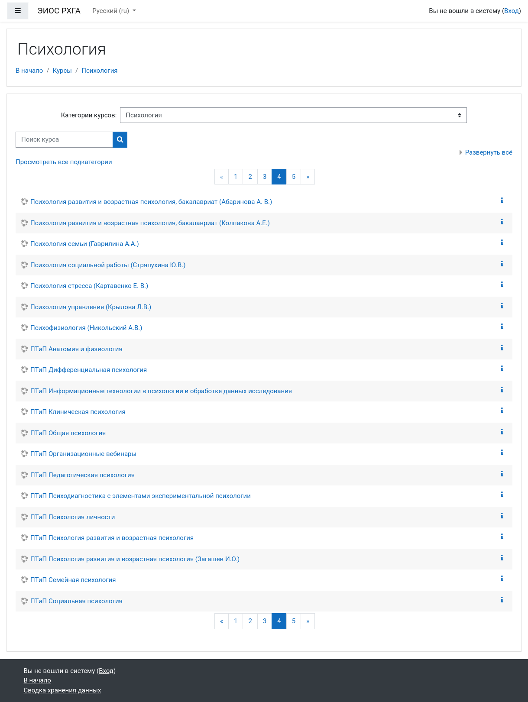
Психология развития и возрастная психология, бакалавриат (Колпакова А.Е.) (150, 223)
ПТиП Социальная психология (76, 601)
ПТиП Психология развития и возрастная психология (112, 538)
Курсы (62, 70)
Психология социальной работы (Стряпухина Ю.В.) (107, 265)
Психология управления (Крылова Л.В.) (90, 307)
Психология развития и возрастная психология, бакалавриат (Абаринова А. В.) (151, 202)
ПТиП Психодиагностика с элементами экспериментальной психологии (140, 496)
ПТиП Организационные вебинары (83, 454)
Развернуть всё (488, 152)
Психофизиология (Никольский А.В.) (86, 328)
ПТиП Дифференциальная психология (88, 370)
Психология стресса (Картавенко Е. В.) (89, 286)
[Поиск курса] (64, 140)
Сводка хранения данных (62, 690)
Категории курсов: (89, 115)
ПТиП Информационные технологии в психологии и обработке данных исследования (161, 391)
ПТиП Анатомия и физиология (76, 349)
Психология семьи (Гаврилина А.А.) (84, 244)
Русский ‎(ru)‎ (111, 11)
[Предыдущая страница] (221, 177)
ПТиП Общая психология (68, 433)
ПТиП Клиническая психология (78, 412)
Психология (99, 70)
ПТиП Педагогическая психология (82, 475)
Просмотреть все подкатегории (64, 162)
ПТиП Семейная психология (73, 580)
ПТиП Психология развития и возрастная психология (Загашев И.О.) (135, 559)
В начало (29, 70)
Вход (511, 11)
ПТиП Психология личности (72, 517)
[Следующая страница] (308, 177)
